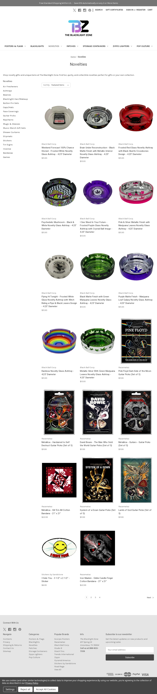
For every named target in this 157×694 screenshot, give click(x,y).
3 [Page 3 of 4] (95, 597)
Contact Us (8, 648)
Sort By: (46, 85)
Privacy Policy (31, 683)
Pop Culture (144, 46)
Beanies (7, 94)
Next (150, 597)
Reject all (25, 689)
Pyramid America (62, 660)
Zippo (57, 657)
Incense (7, 149)
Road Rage (59, 666)
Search (98, 10)
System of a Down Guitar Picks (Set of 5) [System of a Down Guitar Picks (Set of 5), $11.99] (97, 512)
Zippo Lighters (122, 46)
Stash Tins (59, 651)
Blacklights (37, 46)
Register (140, 10)
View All (57, 669)
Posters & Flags (15, 46)
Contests (7, 639)
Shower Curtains (11, 132)
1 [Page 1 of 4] (86, 597)
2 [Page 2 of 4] (91, 597)
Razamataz (59, 642)
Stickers (7, 140)
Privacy (6, 642)
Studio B (58, 648)
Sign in (129, 10)
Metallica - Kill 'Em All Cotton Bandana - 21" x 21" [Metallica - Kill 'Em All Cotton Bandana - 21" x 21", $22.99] (56, 512)
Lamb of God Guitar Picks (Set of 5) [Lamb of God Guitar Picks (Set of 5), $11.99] (134, 512)
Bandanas (8, 153)
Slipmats (7, 136)
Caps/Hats (8, 107)
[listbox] (60, 85)
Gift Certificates (114, 10)
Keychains (8, 119)
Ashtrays (7, 90)
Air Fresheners (10, 86)
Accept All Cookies (46, 689)
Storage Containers (95, 46)
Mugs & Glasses (11, 124)
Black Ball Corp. (61, 645)
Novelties (55, 46)
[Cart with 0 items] (150, 9)
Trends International (64, 654)
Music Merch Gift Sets (14, 128)
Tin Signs (8, 144)
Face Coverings (11, 111)
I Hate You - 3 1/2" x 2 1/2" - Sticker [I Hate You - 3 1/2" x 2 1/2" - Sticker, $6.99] (56, 580)
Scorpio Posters (62, 639)
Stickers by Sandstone (65, 663)
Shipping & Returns (12, 645)
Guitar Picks (9, 115)
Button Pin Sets (11, 103)
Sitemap (7, 651)
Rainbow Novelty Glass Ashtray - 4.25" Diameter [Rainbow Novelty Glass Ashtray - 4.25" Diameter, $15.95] (58, 373)
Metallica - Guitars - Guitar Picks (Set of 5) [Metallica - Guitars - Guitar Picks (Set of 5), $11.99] (134, 444)
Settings (10, 689)
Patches (72, 46)
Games (6, 157)
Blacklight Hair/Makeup (15, 99)
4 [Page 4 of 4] (99, 597)
